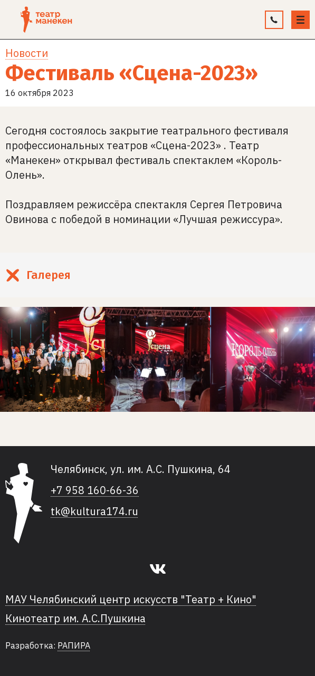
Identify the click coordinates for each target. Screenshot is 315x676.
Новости (26, 53)
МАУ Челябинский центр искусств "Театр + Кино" (130, 599)
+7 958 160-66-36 (95, 490)
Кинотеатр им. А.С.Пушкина (75, 618)
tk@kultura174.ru (94, 511)
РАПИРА (74, 645)
